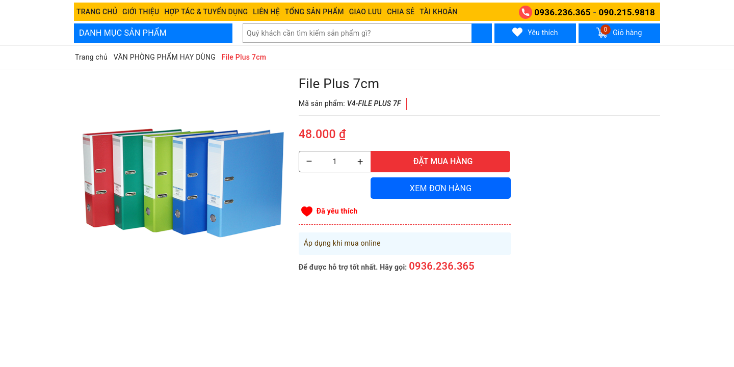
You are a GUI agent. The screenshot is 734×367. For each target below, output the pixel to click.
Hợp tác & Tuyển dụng (206, 12)
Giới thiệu (140, 12)
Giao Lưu (365, 12)
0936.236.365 (562, 12)
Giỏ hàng (619, 31)
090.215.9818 (627, 12)
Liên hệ (266, 12)
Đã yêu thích (337, 211)
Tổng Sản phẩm (314, 12)
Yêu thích (535, 32)
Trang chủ (96, 12)
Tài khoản (438, 12)
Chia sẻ (400, 12)
